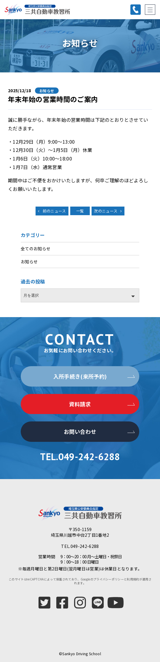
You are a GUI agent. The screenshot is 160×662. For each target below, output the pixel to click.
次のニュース (105, 211)
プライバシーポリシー (108, 579)
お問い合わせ (80, 431)
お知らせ (29, 262)
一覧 (80, 211)
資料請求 (80, 404)
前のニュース (54, 211)
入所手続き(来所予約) (80, 376)
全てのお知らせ (35, 249)
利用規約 (133, 579)
